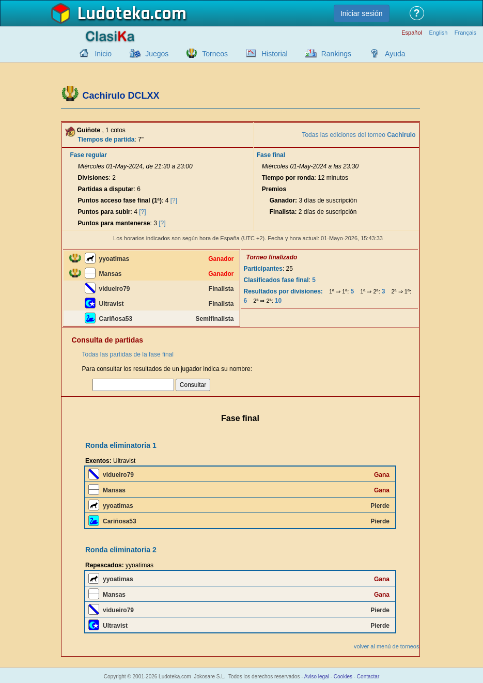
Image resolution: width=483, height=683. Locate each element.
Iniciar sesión (361, 13)
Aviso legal (316, 676)
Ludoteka (113, 14)
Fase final (271, 155)
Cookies (343, 676)
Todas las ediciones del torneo (358, 134)
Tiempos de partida (106, 139)
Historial (274, 54)
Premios (274, 189)
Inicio (103, 54)
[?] (173, 200)
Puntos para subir (104, 211)
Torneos (215, 54)
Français (465, 33)
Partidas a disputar (106, 189)
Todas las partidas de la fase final (128, 354)
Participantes (263, 268)
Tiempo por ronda (288, 177)
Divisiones (93, 177)
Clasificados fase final (276, 280)
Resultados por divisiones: (283, 291)
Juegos (156, 54)
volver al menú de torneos (386, 646)
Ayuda (395, 54)
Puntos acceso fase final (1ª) (120, 200)
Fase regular (88, 155)
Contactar (368, 676)
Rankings (336, 54)
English (438, 33)
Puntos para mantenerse (114, 223)
